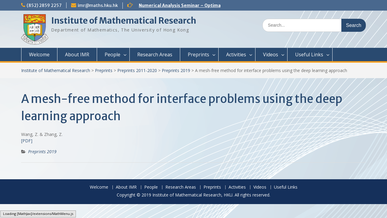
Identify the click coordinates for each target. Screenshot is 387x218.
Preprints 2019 (176, 70)
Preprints (198, 54)
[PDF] (26, 141)
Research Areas (154, 54)
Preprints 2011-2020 (137, 70)
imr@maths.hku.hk (98, 5)
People (112, 54)
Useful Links (309, 54)
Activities (236, 54)
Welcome (39, 54)
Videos (270, 54)
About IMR (77, 54)
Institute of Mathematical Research (123, 20)
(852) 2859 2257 (44, 5)
